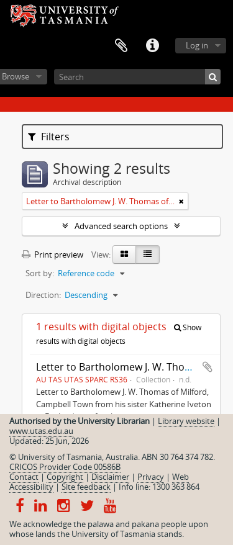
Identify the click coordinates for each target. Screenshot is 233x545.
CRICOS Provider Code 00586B (65, 466)
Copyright (65, 476)
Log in (197, 45)
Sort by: (39, 273)
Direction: (43, 294)
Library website (186, 420)
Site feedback (86, 486)
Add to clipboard (207, 367)
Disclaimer (110, 476)
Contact (24, 476)
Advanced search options (121, 226)
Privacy (150, 476)
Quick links (152, 45)
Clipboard (121, 45)
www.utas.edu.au (41, 430)
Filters (49, 136)
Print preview (52, 254)
